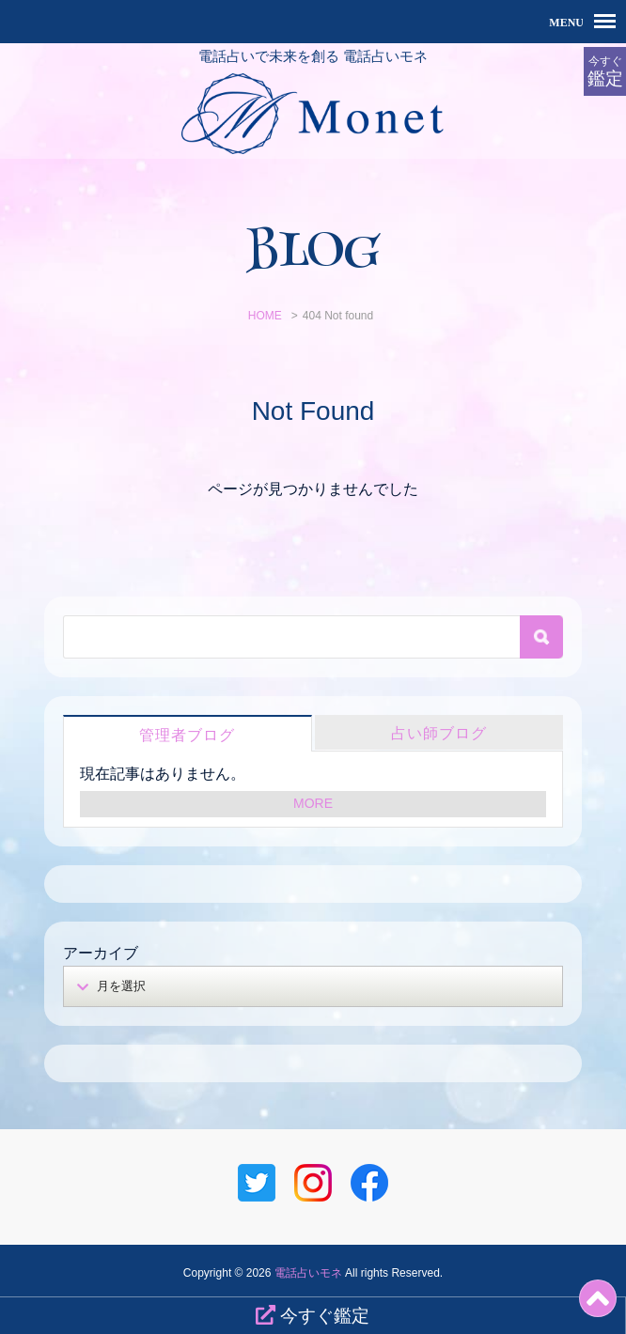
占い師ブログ (439, 733)
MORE (313, 803)
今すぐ (605, 71)
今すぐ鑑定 (312, 1315)
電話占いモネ (308, 1273)
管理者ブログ (187, 735)
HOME (265, 315)
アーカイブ (100, 953)
